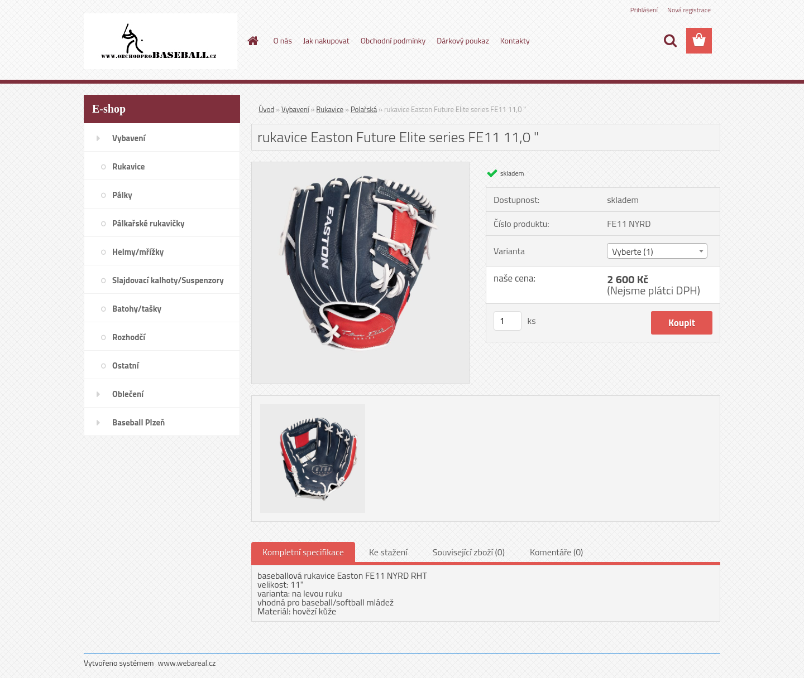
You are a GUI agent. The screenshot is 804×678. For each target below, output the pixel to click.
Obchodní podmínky (393, 40)
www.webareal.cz (187, 663)
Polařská (364, 109)
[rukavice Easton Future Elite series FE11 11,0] (360, 166)
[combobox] (657, 251)
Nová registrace (689, 9)
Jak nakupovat (326, 40)
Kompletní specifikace (303, 552)
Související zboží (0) (469, 552)
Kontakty (515, 40)
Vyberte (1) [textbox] (632, 251)
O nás (283, 40)
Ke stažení (388, 552)
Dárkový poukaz (463, 40)
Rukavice (329, 109)
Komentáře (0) (556, 552)
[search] (670, 41)
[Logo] (160, 41)
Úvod (266, 109)
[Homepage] (252, 41)
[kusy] (507, 321)
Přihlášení (644, 9)
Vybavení (295, 109)
